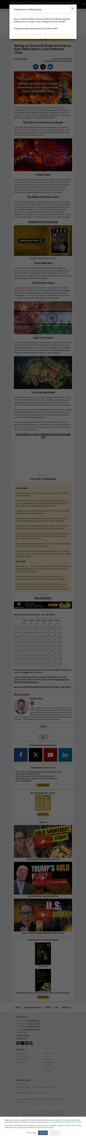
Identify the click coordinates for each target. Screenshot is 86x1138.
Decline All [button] (54, 1133)
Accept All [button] (43, 1133)
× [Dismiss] (72, 8)
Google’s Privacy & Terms (73, 1122)
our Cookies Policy (55, 1122)
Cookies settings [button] (32, 1133)
